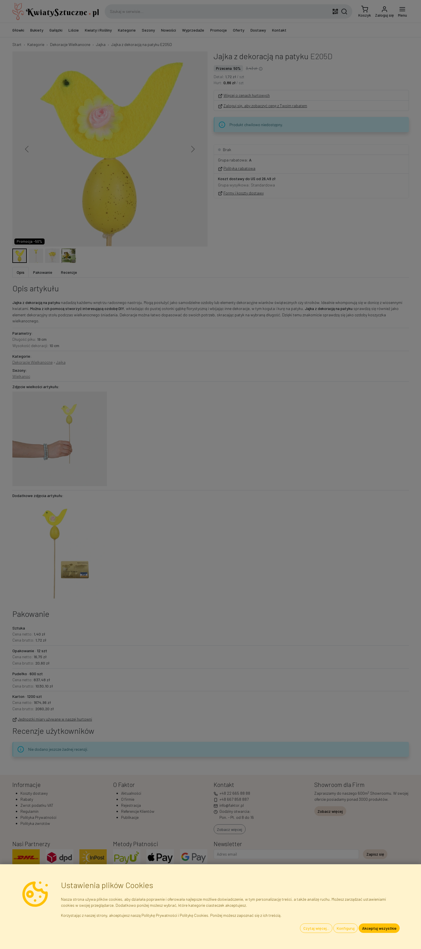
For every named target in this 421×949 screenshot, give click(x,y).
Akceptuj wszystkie (379, 928)
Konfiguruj (346, 928)
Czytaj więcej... (316, 928)
